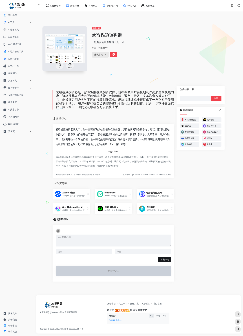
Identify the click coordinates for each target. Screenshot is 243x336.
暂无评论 (63, 220)
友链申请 (111, 303)
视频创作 (96, 28)
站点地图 (157, 303)
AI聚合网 (58, 329)
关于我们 (145, 303)
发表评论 (164, 259)
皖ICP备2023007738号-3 (72, 329)
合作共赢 (134, 303)
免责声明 (123, 303)
